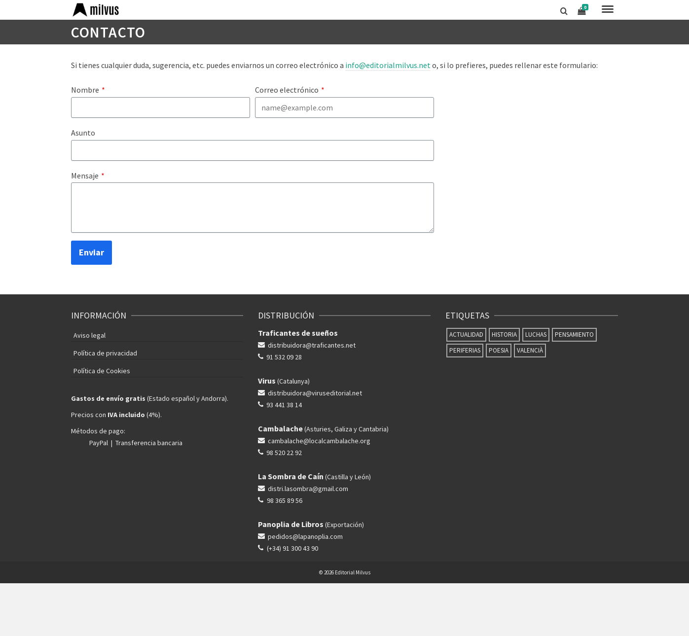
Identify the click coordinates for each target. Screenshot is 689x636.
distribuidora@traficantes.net (312, 345)
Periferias (464, 350)
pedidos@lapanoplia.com (305, 536)
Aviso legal (89, 335)
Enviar (91, 252)
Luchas (535, 334)
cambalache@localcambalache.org (319, 440)
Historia (504, 334)
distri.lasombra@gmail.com (308, 488)
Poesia (498, 350)
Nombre (88, 90)
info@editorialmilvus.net (388, 65)
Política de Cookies (101, 370)
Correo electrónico (290, 90)
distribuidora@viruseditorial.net (315, 393)
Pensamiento (574, 334)
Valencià (530, 350)
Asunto (83, 133)
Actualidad (466, 334)
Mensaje (88, 175)
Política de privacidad (105, 353)
